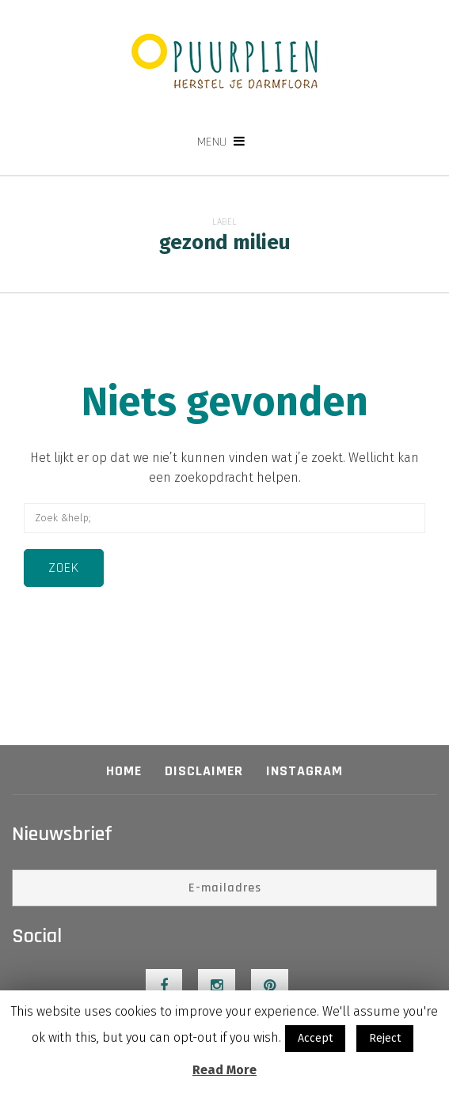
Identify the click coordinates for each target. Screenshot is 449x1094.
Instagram (304, 771)
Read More (224, 1069)
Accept (315, 1038)
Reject (385, 1038)
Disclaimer (204, 771)
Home (124, 771)
